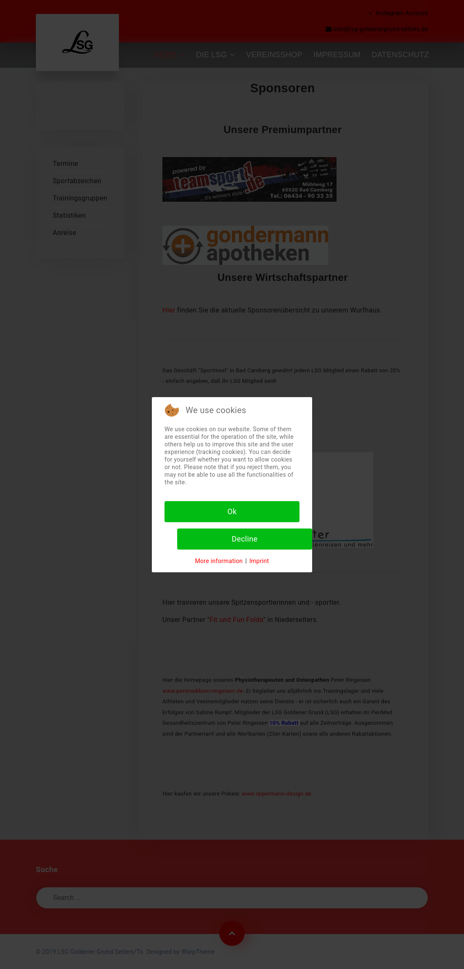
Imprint (259, 561)
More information (219, 561)
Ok (232, 511)
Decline (244, 538)
